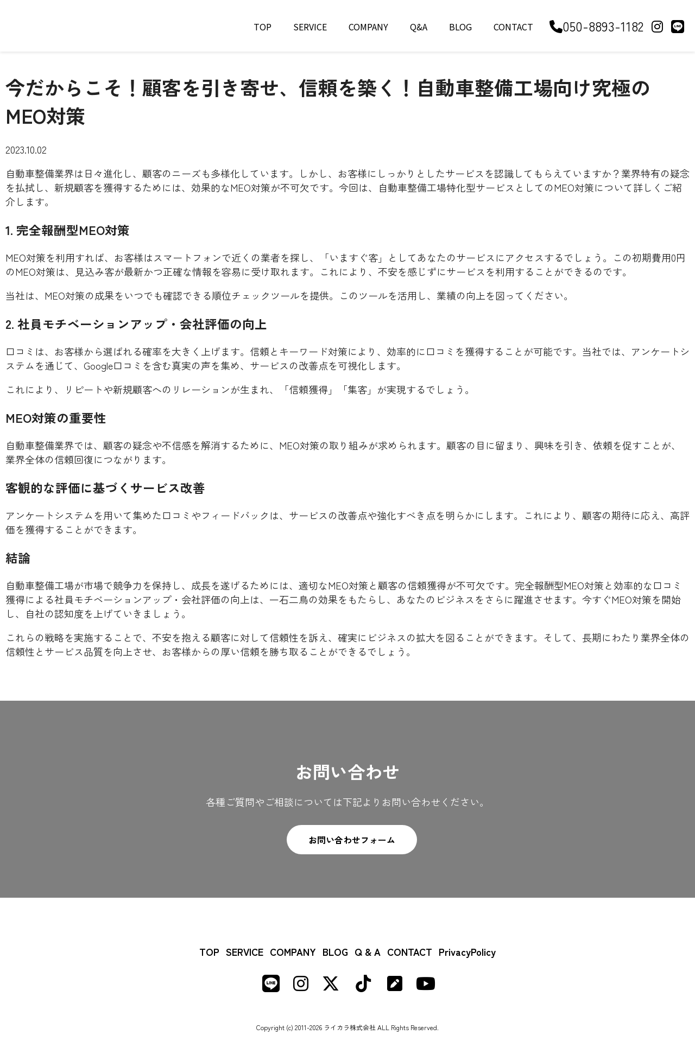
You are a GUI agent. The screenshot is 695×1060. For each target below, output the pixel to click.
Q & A (368, 951)
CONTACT (513, 26)
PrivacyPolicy (467, 951)
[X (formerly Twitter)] (331, 986)
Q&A (418, 26)
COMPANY (368, 26)
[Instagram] (657, 25)
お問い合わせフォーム (351, 839)
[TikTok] (363, 986)
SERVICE (310, 26)
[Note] (395, 986)
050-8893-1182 (596, 25)
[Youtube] (425, 986)
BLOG (460, 26)
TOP (262, 26)
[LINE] (677, 25)
